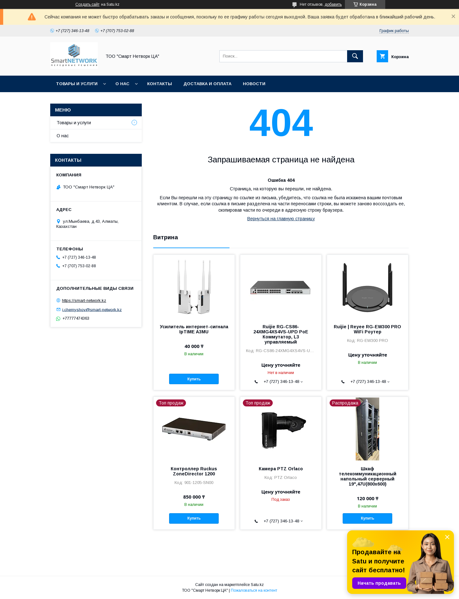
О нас (122, 83)
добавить (333, 4)
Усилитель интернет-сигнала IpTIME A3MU (194, 329)
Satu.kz (257, 584)
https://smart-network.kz (84, 300)
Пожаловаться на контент (254, 590)
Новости (254, 83)
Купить (194, 379)
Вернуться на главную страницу (281, 218)
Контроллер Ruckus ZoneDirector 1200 (194, 471)
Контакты (159, 83)
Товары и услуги (77, 83)
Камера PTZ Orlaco (281, 468)
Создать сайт (87, 4)
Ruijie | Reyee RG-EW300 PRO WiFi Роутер (367, 329)
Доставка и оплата (207, 83)
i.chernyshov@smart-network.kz (92, 309)
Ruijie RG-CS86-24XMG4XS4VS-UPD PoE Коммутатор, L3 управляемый (280, 334)
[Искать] (355, 56)
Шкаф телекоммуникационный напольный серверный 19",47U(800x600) (367, 476)
